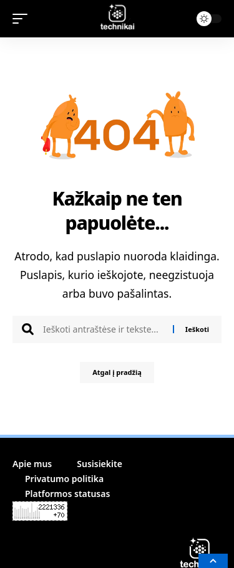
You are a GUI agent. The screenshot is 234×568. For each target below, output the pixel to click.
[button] (23, 19)
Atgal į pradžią (117, 372)
